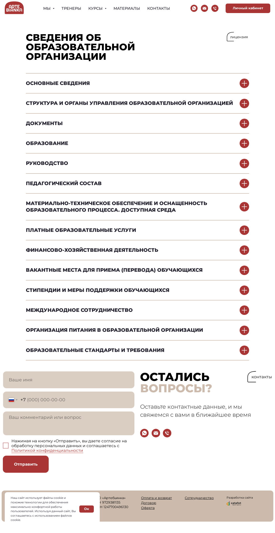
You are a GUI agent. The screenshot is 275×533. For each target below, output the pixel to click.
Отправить (26, 464)
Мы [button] (47, 8)
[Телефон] (214, 8)
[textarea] (69, 423)
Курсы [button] (96, 8)
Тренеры (71, 8)
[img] (144, 433)
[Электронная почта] (204, 8)
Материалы (127, 8)
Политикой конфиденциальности (47, 450)
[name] (69, 379)
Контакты (158, 8)
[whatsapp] (194, 8)
